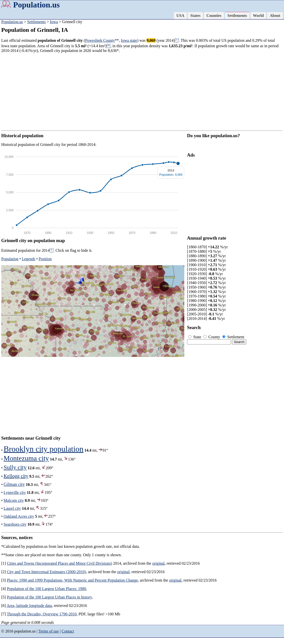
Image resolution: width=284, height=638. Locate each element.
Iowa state (129, 40)
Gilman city (14, 484)
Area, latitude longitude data (29, 605)
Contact (68, 631)
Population (9, 259)
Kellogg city (16, 476)
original (158, 563)
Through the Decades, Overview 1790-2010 (41, 614)
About (275, 15)
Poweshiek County (100, 40)
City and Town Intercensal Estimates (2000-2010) (46, 572)
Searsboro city (15, 524)
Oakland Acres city (19, 516)
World (258, 15)
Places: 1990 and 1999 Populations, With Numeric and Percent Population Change (72, 580)
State (195, 337)
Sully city (15, 467)
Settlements (237, 15)
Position (45, 259)
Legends (28, 259)
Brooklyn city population (44, 448)
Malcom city (14, 500)
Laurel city (12, 508)
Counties (213, 15)
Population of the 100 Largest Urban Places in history (49, 597)
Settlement (233, 337)
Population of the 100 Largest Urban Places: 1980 (46, 589)
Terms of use (48, 631)
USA (180, 15)
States (195, 15)
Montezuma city (26, 458)
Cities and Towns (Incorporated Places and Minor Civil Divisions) (59, 563)
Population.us (36, 4)
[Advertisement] (142, 92)
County (212, 337)
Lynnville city (15, 492)
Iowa (54, 22)
